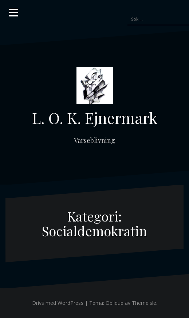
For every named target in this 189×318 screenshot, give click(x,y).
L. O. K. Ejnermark (94, 117)
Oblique (114, 302)
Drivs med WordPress (57, 302)
